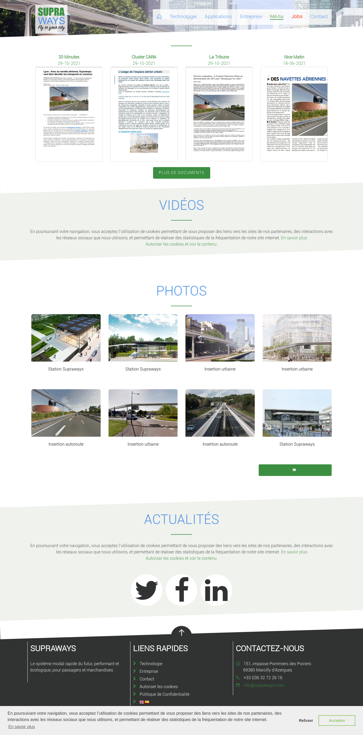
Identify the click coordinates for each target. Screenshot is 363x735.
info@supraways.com (264, 685)
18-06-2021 (294, 63)
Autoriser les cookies (159, 686)
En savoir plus (294, 237)
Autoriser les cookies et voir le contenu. (182, 244)
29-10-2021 (69, 63)
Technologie (151, 663)
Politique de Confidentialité (164, 694)
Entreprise (149, 671)
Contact (147, 679)
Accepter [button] (337, 720)
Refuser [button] (306, 720)
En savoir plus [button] (21, 726)
